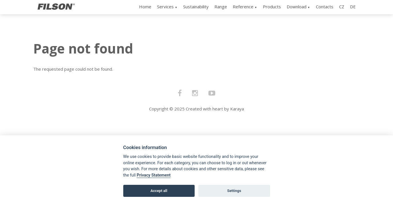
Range (220, 6)
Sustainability (196, 6)
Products (272, 6)
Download (296, 6)
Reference (243, 6)
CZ (341, 6)
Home (145, 6)
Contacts (324, 6)
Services (165, 6)
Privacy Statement (154, 175)
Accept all (158, 191)
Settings (234, 191)
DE (353, 6)
